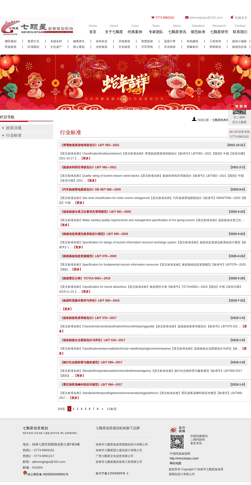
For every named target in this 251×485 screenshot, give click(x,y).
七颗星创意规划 (51, 431)
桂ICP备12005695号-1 (112, 473)
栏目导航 (7, 117)
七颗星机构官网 (222, 120)
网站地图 (175, 463)
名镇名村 (56, 41)
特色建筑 (192, 41)
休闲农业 (101, 41)
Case (135, 30)
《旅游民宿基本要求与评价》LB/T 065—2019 (89, 300)
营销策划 (215, 47)
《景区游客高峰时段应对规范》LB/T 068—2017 (91, 384)
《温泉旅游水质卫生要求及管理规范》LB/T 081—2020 (95, 211)
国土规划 (79, 47)
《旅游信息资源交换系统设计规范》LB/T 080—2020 (94, 234)
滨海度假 (124, 41)
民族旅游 (10, 47)
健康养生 (79, 41)
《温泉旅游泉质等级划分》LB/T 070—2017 (88, 318)
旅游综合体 (239, 47)
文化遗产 (56, 47)
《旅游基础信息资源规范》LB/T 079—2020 (88, 256)
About (114, 30)
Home (93, 30)
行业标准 (14, 135)
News (177, 30)
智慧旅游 (147, 41)
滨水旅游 (170, 47)
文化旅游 (124, 47)
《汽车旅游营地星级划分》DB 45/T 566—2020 (90, 189)
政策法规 (14, 128)
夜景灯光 (33, 41)
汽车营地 (147, 47)
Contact (240, 30)
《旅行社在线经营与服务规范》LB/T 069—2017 (91, 362)
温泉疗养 (170, 41)
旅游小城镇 (239, 41)
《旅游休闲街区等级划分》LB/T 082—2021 (88, 167)
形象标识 (192, 47)
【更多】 (86, 158)
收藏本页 (241, 18)
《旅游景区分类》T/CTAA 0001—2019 (85, 278)
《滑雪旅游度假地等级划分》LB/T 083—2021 (89, 145)
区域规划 (33, 47)
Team (156, 30)
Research (219, 30)
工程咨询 (215, 41)
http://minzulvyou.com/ (184, 458)
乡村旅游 (101, 47)
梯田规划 (10, 41)
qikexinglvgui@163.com (206, 17)
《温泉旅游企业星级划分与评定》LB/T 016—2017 (92, 340)
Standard (198, 30)
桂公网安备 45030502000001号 (48, 474)
